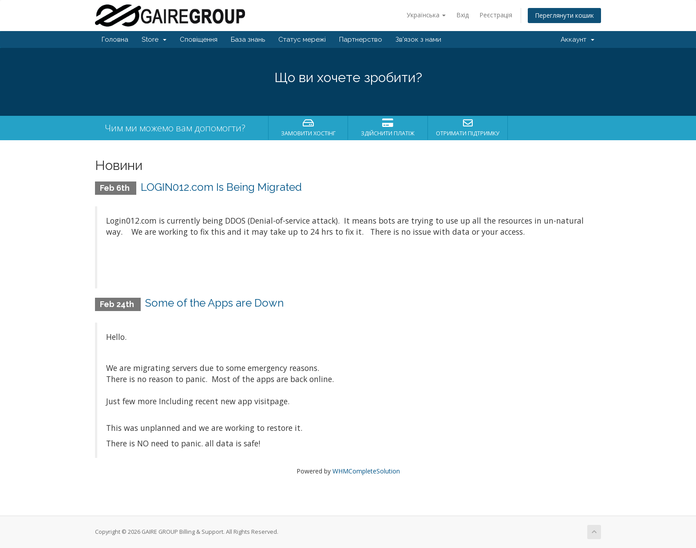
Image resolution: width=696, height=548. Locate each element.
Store (154, 39)
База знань (248, 39)
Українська (426, 15)
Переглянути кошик (564, 15)
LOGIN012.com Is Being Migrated (221, 187)
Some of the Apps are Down (214, 302)
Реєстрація (495, 15)
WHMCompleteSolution (366, 471)
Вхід (462, 15)
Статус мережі (302, 39)
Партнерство (360, 39)
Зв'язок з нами (418, 39)
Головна (115, 39)
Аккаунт (577, 39)
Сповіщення (199, 39)
